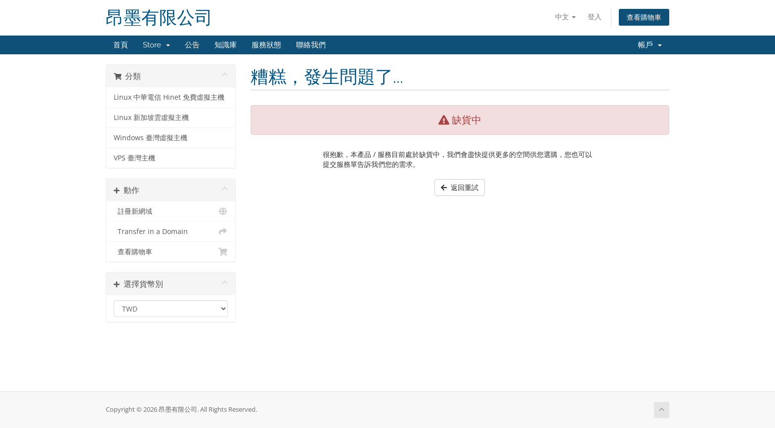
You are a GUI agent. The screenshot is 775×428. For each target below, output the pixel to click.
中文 (565, 16)
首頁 (120, 44)
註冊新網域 (171, 211)
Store (156, 44)
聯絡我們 (311, 44)
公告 (192, 44)
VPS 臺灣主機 (134, 158)
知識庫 (226, 44)
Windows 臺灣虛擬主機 (150, 137)
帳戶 (650, 44)
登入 (595, 16)
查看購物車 (644, 17)
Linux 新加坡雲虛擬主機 (151, 117)
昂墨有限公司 (159, 17)
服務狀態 (266, 44)
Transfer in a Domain (171, 231)
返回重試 (459, 187)
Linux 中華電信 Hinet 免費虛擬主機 (169, 97)
